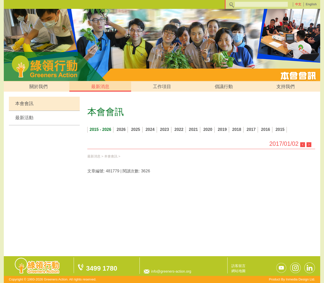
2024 (150, 129)
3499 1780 (101, 268)
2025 (135, 129)
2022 (179, 129)
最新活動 (24, 117)
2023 (164, 129)
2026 (121, 129)
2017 (251, 129)
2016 (265, 129)
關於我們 (38, 86)
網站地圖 (238, 271)
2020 (207, 129)
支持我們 (285, 86)
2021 (193, 129)
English (311, 4)
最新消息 (100, 86)
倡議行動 (224, 86)
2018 (236, 129)
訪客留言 (238, 266)
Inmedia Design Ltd (300, 279)
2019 (222, 129)
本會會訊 (24, 103)
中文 (298, 4)
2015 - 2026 (100, 129)
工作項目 (162, 86)
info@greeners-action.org (171, 271)
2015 (280, 129)
